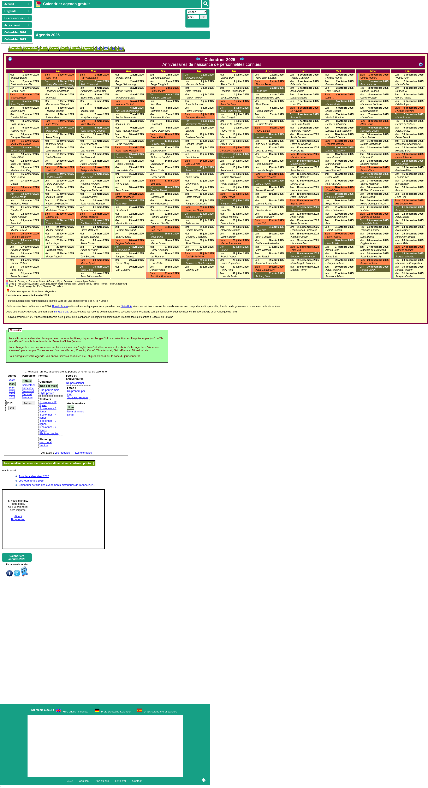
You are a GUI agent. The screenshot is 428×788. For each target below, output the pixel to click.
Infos (64, 48)
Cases (54, 48)
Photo (75, 48)
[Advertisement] (109, 17)
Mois (44, 48)
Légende (87, 48)
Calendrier (30, 48)
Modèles (15, 48)
